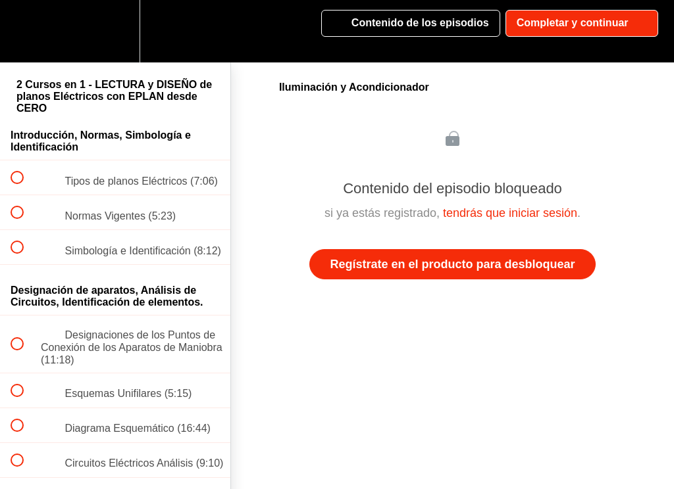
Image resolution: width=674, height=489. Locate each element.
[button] (24, 31)
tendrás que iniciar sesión (510, 213)
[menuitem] (115, 31)
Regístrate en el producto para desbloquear (452, 264)
